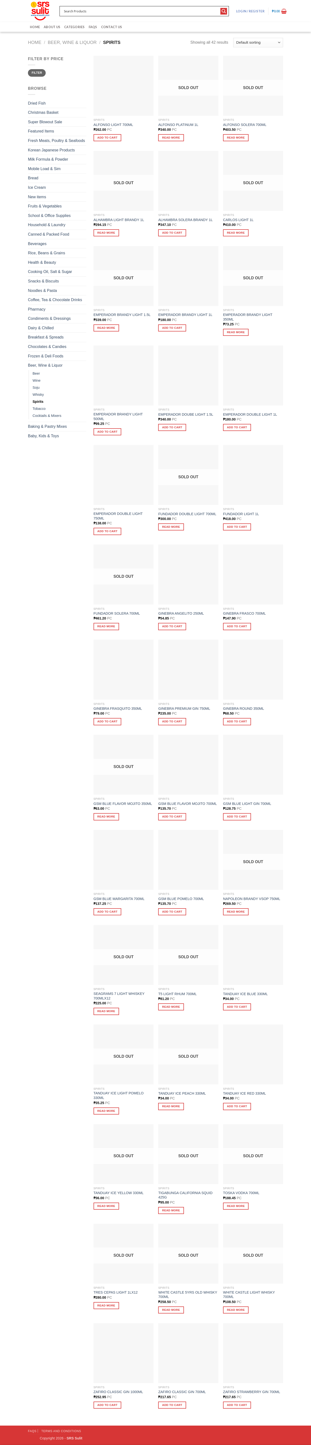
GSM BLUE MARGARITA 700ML (119, 899)
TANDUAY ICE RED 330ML (244, 1093)
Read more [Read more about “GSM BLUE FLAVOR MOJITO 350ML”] (106, 816)
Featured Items (41, 131)
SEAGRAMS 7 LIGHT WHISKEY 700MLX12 (119, 996)
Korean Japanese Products (51, 150)
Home (35, 27)
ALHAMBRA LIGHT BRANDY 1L (119, 220)
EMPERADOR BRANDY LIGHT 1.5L (122, 315)
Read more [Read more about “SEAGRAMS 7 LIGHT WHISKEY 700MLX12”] (106, 1011)
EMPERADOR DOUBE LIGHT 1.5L (185, 414)
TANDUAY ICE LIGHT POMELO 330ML (119, 1095)
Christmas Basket (43, 112)
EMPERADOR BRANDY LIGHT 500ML (118, 416)
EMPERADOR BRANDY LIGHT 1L (185, 315)
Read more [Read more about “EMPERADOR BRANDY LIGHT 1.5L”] (106, 327)
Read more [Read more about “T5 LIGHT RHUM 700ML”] (171, 1006)
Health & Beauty (42, 262)
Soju (36, 387)
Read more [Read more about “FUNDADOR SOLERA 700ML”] (106, 626)
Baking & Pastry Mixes (47, 426)
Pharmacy (36, 309)
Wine (37, 380)
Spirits (38, 402)
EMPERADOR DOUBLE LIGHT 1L (250, 414)
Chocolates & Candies (47, 347)
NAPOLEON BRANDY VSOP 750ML (251, 899)
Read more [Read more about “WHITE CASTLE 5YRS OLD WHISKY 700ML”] (171, 1309)
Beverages (37, 244)
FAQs (93, 27)
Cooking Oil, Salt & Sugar (50, 272)
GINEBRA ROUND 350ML (243, 708)
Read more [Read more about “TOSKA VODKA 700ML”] (236, 1206)
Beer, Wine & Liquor (72, 42)
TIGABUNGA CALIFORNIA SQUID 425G (185, 1195)
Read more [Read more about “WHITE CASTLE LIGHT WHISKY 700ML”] (236, 1309)
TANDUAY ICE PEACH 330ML (182, 1093)
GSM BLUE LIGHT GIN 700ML (247, 804)
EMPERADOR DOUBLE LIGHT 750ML (118, 516)
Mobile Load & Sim (44, 169)
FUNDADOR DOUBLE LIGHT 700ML (187, 514)
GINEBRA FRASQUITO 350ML (118, 708)
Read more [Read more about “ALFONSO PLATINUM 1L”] (171, 137)
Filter (37, 72)
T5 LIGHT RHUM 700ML (177, 994)
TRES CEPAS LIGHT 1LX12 (116, 1292)
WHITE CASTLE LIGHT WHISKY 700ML (249, 1294)
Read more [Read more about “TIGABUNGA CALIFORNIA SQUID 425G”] (171, 1210)
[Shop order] (258, 42)
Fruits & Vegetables (45, 206)
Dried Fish (37, 103)
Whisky (38, 394)
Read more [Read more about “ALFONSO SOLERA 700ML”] (236, 137)
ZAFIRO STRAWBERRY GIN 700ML (251, 1392)
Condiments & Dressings (49, 318)
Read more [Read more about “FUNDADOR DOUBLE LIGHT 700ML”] (171, 526)
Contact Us (111, 27)
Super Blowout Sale (45, 122)
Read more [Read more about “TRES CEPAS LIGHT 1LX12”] (106, 1305)
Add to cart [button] (107, 137)
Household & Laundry (46, 225)
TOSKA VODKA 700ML (241, 1193)
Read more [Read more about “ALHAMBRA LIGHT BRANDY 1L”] (106, 232)
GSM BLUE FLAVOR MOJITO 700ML (187, 804)
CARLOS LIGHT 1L (238, 220)
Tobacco (39, 409)
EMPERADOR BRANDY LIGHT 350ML (247, 317)
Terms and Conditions (61, 1431)
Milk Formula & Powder (48, 159)
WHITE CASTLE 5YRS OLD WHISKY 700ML (187, 1294)
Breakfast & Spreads (46, 337)
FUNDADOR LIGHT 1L (241, 514)
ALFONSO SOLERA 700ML (244, 125)
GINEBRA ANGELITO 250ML (181, 613)
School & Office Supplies (49, 216)
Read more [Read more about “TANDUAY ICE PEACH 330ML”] (171, 1106)
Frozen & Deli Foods (45, 356)
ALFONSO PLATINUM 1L (178, 125)
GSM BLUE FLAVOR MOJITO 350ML (123, 804)
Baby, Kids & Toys (43, 436)
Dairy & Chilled (41, 328)
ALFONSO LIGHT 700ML (113, 125)
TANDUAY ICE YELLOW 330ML (119, 1193)
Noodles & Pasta (42, 291)
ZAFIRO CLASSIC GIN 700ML (182, 1392)
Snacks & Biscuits (43, 281)
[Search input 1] (141, 11)
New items (37, 197)
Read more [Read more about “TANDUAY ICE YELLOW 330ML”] (106, 1206)
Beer (36, 373)
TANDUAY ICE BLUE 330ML (245, 994)
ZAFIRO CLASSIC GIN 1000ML (118, 1392)
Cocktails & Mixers (47, 416)
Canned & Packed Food (48, 234)
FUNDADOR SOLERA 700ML (117, 613)
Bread (33, 178)
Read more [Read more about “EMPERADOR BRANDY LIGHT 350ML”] (236, 332)
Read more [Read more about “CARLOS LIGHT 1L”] (236, 232)
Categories (74, 27)
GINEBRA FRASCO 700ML (244, 613)
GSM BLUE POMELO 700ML (181, 899)
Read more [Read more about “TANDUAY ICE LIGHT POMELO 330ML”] (106, 1110)
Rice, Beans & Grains (46, 253)
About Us (52, 27)
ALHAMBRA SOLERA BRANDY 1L (185, 220)
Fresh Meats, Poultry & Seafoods (56, 141)
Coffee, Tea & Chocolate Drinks (55, 300)
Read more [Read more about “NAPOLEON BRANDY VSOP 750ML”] (236, 911)
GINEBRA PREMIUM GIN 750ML (184, 708)
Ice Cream (37, 187)
